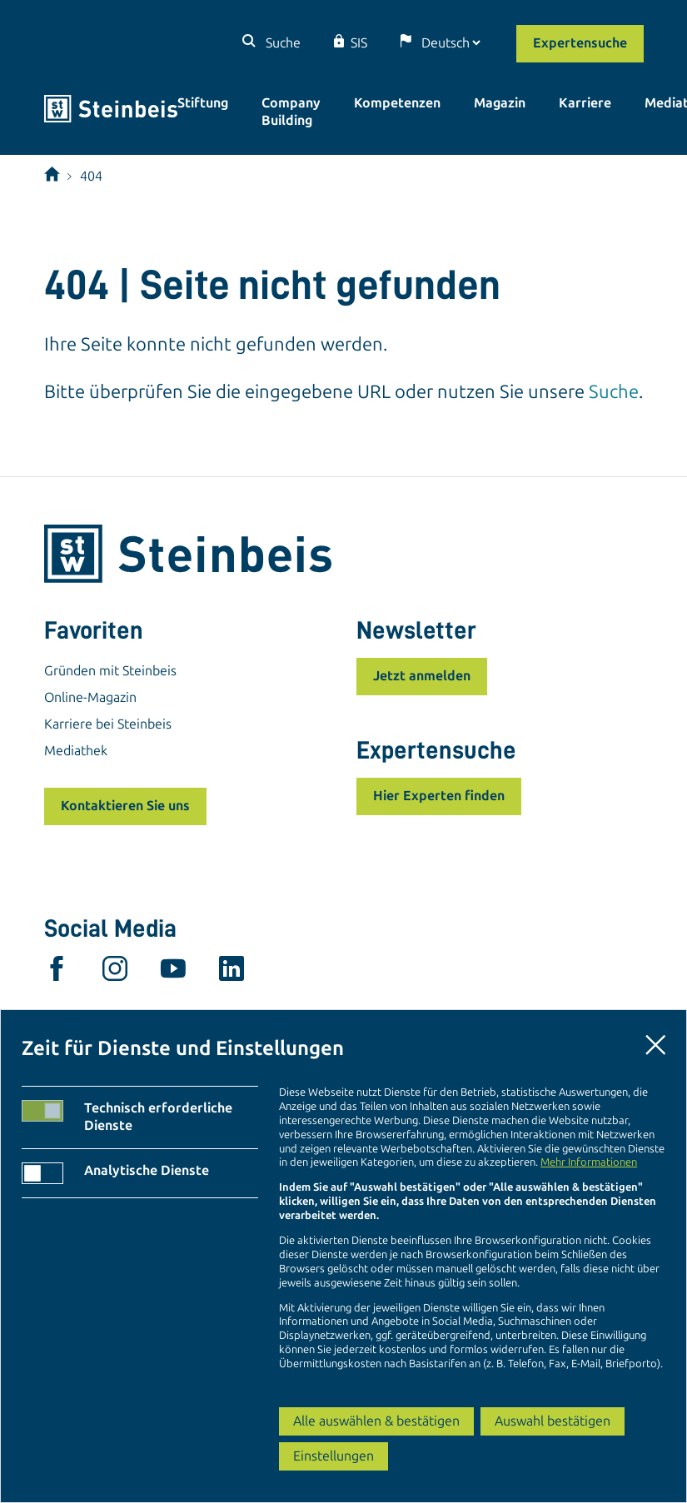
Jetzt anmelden (421, 676)
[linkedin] (231, 973)
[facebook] (56, 973)
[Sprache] (450, 43)
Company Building (291, 111)
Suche (281, 43)
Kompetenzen (397, 103)
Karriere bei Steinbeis (108, 724)
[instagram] (114, 973)
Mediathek (75, 751)
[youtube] (173, 973)
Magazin (499, 103)
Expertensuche (580, 43)
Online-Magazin (90, 697)
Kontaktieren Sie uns (125, 806)
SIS (359, 43)
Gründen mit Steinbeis (110, 671)
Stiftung (202, 103)
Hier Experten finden (439, 796)
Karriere (585, 103)
